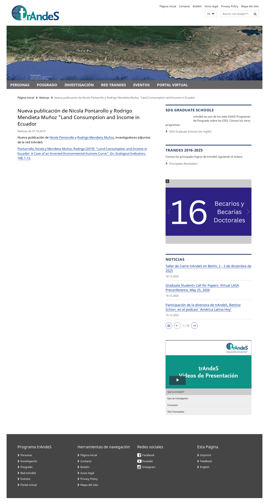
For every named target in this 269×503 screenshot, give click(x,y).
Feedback (206, 466)
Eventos (141, 84)
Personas (19, 84)
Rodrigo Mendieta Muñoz (95, 137)
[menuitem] (208, 396)
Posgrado (47, 84)
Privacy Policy (229, 6)
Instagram (148, 472)
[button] (211, 14)
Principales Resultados (183, 168)
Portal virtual (172, 84)
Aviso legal (211, 6)
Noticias (44, 97)
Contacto (184, 6)
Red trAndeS (113, 84)
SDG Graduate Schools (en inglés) (190, 136)
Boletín (197, 6)
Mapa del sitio (250, 6)
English (204, 472)
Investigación (79, 84)
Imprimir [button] (205, 460)
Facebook (148, 460)
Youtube (147, 466)
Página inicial (168, 6)
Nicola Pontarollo (62, 137)
